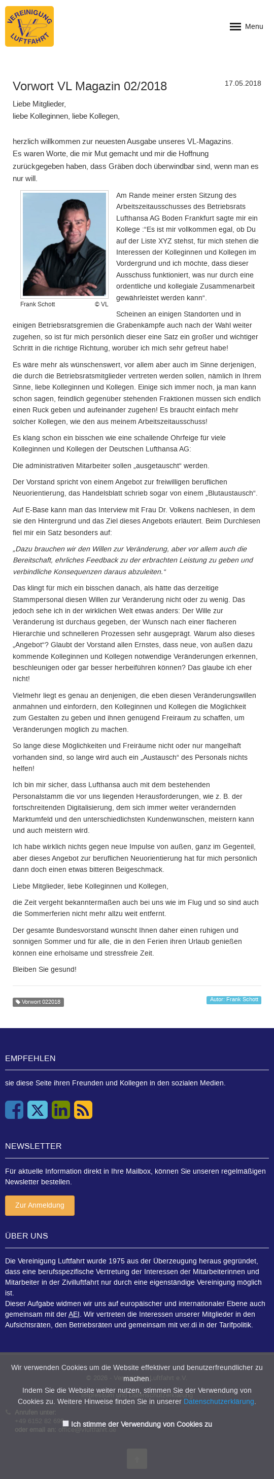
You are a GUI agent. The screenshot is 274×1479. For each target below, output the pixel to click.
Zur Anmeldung (39, 1205)
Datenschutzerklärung (219, 1401)
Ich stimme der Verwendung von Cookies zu (141, 1424)
